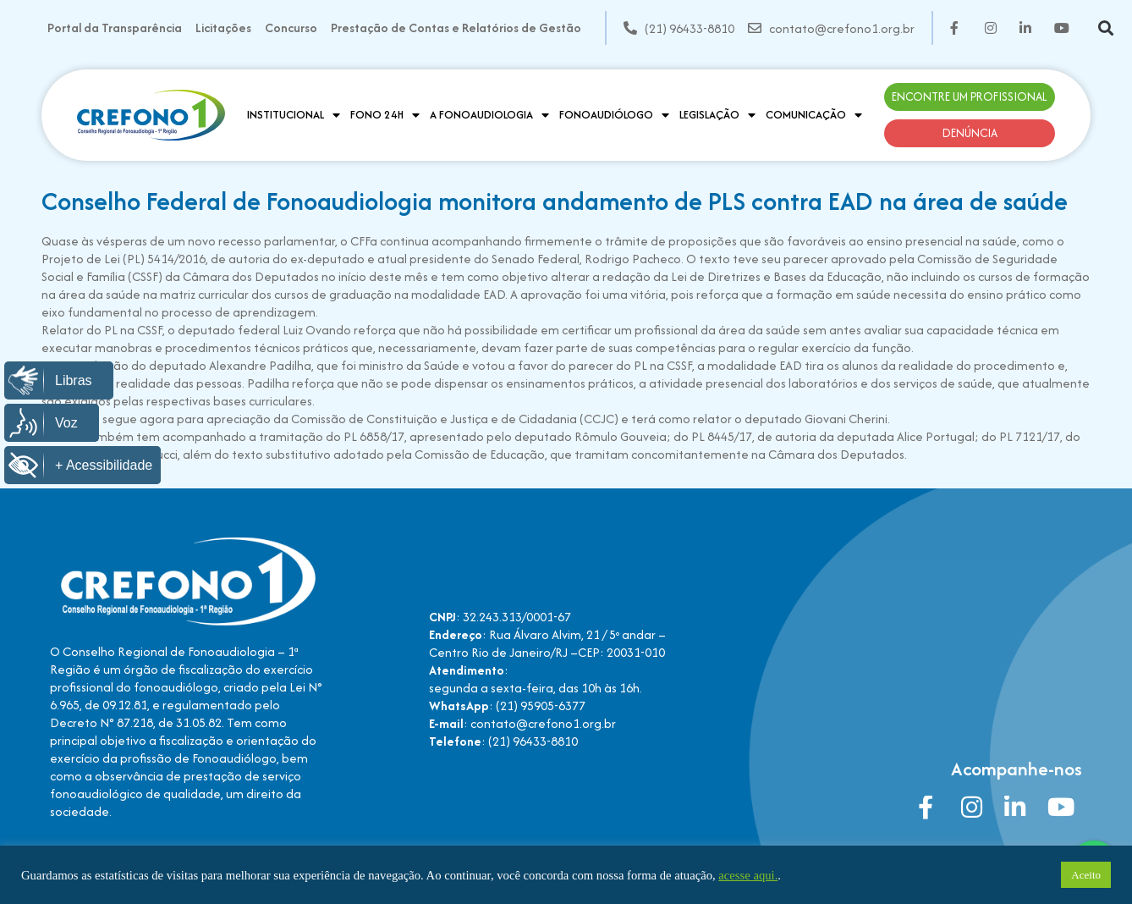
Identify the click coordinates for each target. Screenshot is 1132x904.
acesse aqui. (748, 875)
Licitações (223, 27)
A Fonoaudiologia (489, 115)
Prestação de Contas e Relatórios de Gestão (456, 27)
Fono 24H (385, 115)
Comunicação (814, 115)
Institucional (293, 115)
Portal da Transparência (114, 27)
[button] (1106, 28)
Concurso (291, 27)
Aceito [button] (1086, 874)
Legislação (717, 115)
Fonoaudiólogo (614, 115)
